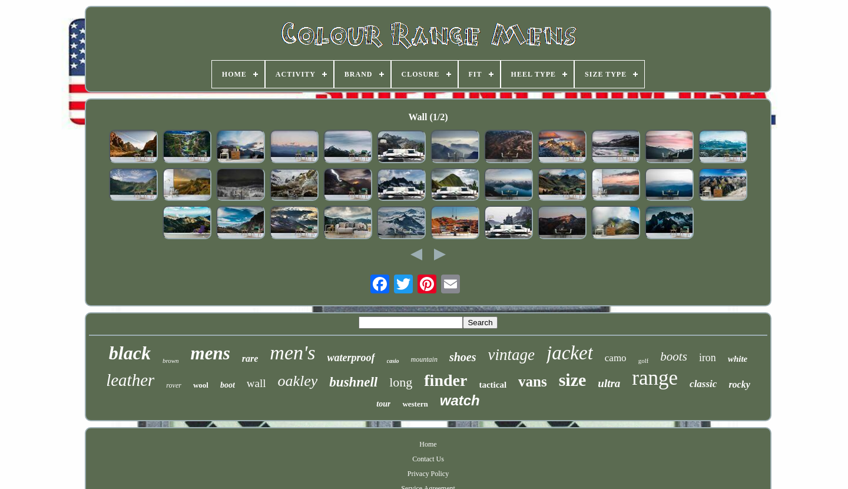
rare (250, 358)
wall (256, 383)
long (400, 382)
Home (427, 444)
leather (130, 380)
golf (643, 360)
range (655, 377)
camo (616, 358)
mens (210, 353)
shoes (462, 357)
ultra (609, 383)
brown (171, 360)
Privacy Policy (428, 474)
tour (383, 403)
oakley (298, 380)
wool (200, 385)
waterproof (351, 358)
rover (173, 385)
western (415, 403)
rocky (739, 384)
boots (673, 356)
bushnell (353, 382)
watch (460, 400)
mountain (424, 359)
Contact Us (428, 459)
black (130, 353)
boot (227, 385)
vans (532, 381)
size (573, 379)
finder (445, 380)
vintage (511, 355)
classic (703, 383)
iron (707, 358)
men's (292, 353)
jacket (569, 353)
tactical (492, 384)
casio (393, 361)
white (737, 359)
